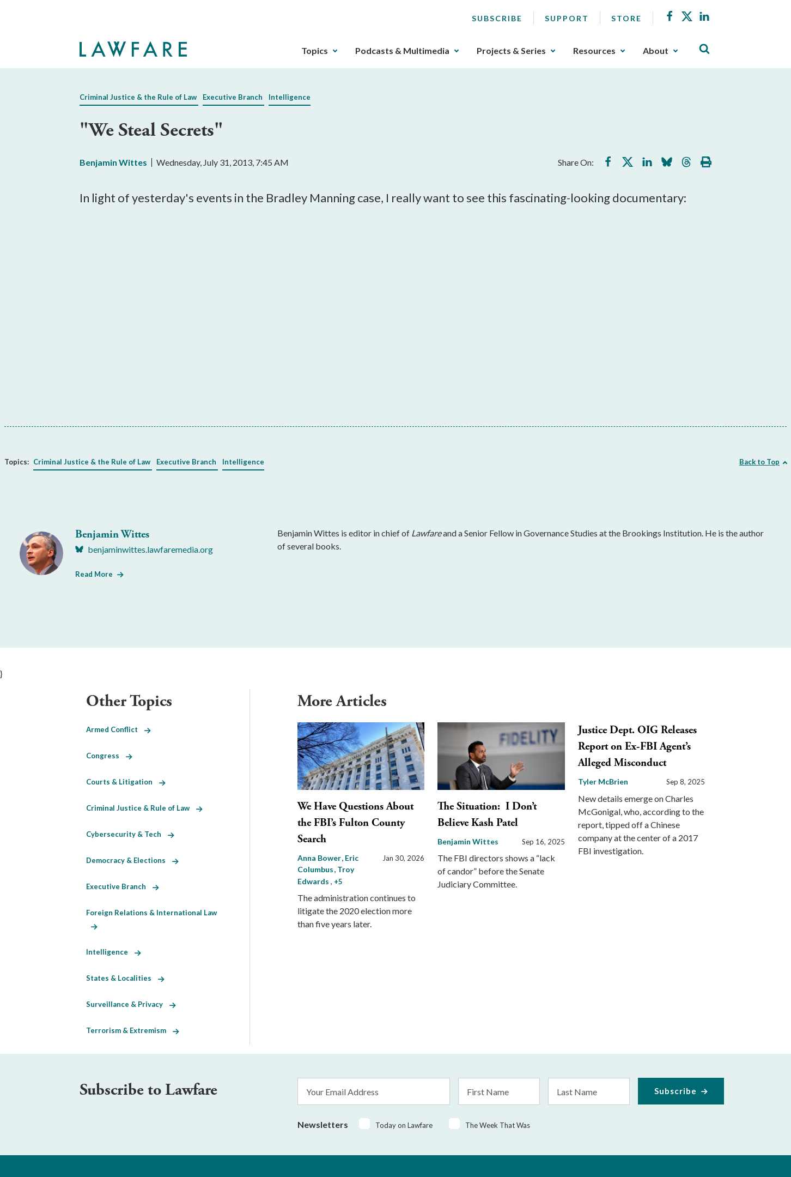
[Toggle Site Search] (704, 49)
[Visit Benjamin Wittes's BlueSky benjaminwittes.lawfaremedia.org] (144, 549)
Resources (594, 51)
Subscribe (497, 18)
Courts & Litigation (126, 781)
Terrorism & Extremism (132, 1030)
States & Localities (125, 978)
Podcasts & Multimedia (402, 51)
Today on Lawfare (404, 1125)
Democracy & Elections (132, 860)
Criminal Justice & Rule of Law (144, 808)
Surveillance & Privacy (131, 1004)
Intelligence (290, 97)
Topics (314, 51)
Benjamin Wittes (113, 162)
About (655, 51)
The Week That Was (497, 1125)
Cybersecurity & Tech (130, 834)
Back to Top (759, 461)
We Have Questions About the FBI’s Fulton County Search (355, 823)
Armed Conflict (118, 729)
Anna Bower (320, 857)
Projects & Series (511, 51)
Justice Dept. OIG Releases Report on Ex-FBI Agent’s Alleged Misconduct (637, 746)
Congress (109, 755)
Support (567, 18)
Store (626, 18)
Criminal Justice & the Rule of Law (138, 97)
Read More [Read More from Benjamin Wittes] (94, 574)
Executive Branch (233, 97)
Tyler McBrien (603, 781)
